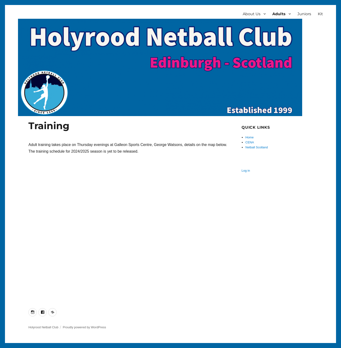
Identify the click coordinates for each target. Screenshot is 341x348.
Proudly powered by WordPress (84, 327)
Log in (246, 170)
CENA (249, 142)
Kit (320, 14)
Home (249, 137)
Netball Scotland (256, 147)
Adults (279, 14)
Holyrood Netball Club (43, 327)
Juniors (304, 14)
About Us (251, 14)
